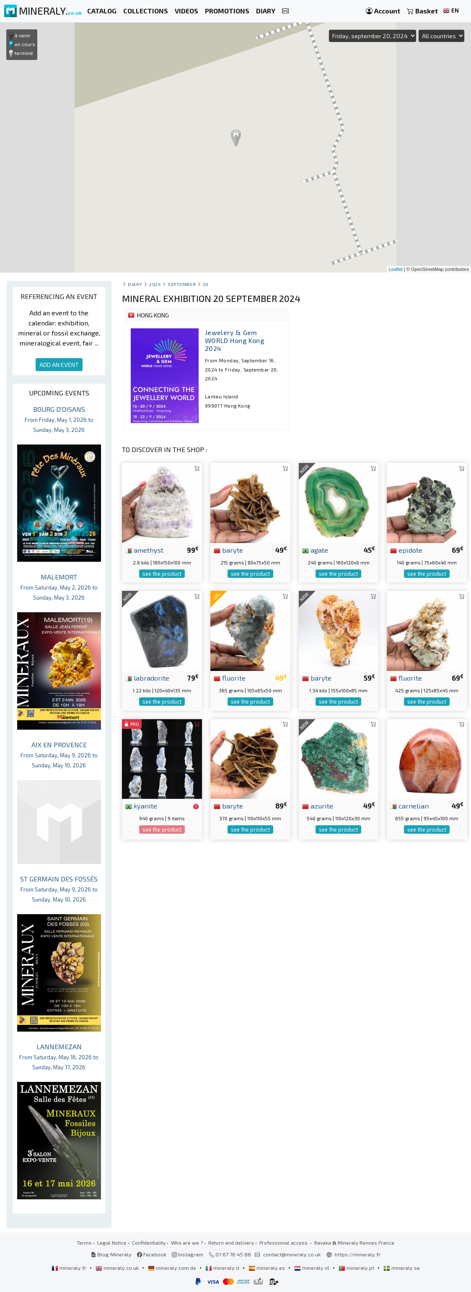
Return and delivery (231, 1242)
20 (206, 284)
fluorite (230, 677)
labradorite (147, 677)
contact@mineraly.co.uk (292, 1254)
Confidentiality (149, 1242)
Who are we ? (187, 1242)
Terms (84, 1242)
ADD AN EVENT (59, 364)
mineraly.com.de (172, 1268)
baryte (228, 550)
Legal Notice (112, 1242)
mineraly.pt (357, 1268)
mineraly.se (401, 1268)
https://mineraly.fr (357, 1254)
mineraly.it (223, 1268)
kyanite (141, 805)
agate (315, 550)
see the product (161, 573)
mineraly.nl (312, 1268)
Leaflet (396, 269)
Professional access (284, 1242)
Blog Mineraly (111, 1254)
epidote (406, 550)
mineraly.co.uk (118, 1268)
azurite (317, 805)
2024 (154, 284)
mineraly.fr (70, 1268)
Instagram (187, 1254)
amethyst (144, 550)
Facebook (151, 1254)
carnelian (409, 805)
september (182, 284)
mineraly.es (267, 1268)
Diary (135, 284)
